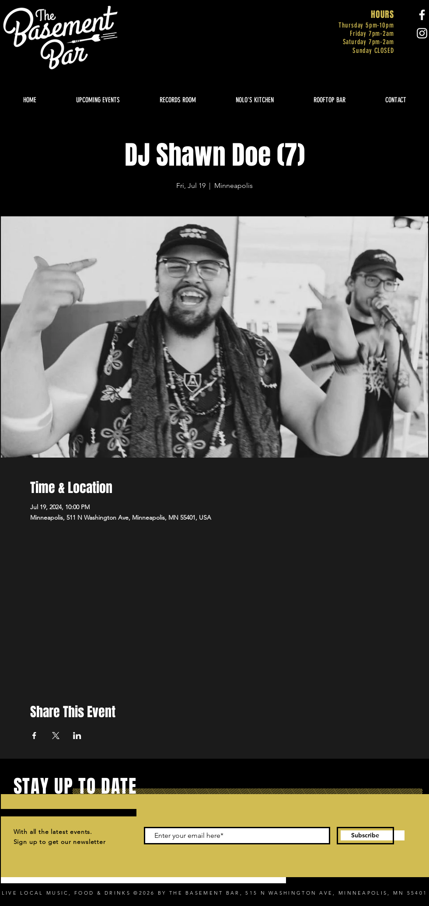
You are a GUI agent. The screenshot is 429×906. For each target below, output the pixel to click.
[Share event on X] (56, 735)
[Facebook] (422, 15)
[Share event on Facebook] (34, 735)
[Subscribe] (365, 835)
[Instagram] (422, 33)
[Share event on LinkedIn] (77, 735)
